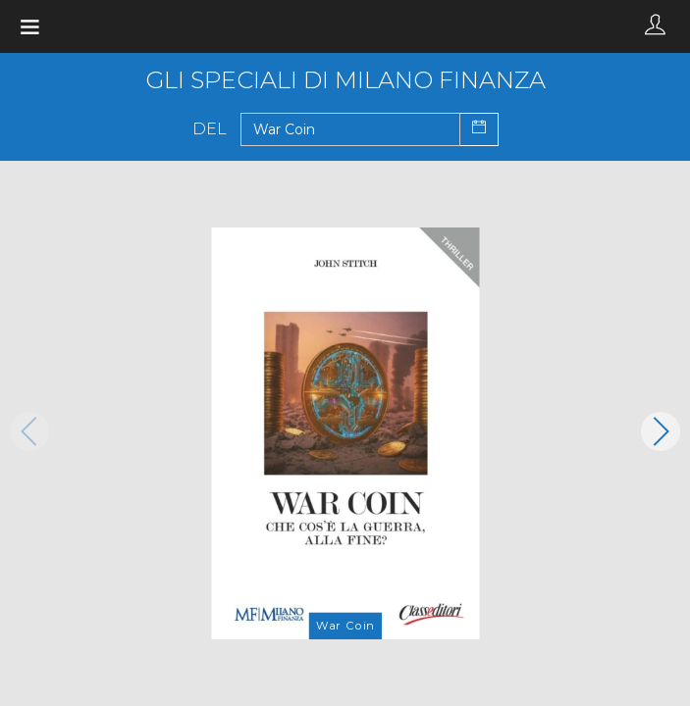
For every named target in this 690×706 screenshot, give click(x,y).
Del (209, 129)
